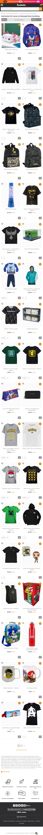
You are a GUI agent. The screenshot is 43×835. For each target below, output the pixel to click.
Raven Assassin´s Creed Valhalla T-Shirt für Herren (11, 249)
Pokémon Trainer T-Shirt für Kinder (11, 488)
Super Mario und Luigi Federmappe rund (11, 728)
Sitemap (22, 823)
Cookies (38, 821)
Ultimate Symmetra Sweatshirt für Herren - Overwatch (31, 289)
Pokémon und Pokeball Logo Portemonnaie (32, 409)
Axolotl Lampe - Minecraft (11, 49)
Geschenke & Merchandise (12, 13)
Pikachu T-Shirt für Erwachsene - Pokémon (32, 209)
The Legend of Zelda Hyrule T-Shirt (11, 568)
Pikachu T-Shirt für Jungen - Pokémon (32, 368)
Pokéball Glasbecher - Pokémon (11, 688)
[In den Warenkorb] (19, 58)
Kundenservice (21, 817)
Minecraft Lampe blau (11, 209)
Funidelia (3, 13)
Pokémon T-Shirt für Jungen (11, 329)
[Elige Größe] (3, 98)
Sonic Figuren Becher (32, 688)
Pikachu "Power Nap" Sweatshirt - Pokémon (32, 529)
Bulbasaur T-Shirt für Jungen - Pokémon (11, 369)
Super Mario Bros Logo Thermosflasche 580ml (32, 648)
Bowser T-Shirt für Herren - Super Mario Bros (11, 130)
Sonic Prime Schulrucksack (32, 49)
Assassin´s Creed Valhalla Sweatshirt (11, 89)
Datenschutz (31, 821)
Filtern (3, 19)
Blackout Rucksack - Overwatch (11, 608)
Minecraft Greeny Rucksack (32, 129)
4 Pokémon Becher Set (32, 329)
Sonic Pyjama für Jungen (11, 289)
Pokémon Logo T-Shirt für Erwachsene (32, 448)
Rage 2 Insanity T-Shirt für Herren (32, 727)
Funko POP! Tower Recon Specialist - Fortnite (32, 569)
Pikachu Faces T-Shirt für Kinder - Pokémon (32, 489)
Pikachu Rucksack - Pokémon (11, 169)
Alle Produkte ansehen (21, 750)
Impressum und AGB (21, 821)
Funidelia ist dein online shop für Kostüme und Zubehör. (21, 5)
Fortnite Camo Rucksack (32, 169)
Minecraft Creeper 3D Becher (32, 249)
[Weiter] (24, 745)
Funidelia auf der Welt (8, 821)
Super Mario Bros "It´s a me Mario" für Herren (32, 90)
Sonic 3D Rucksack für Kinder (11, 648)
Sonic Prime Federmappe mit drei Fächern (11, 409)
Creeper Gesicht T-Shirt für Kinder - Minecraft (11, 529)
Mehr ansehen (6, 771)
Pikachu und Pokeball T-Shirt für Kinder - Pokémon (11, 449)
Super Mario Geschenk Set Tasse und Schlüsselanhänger (32, 609)
